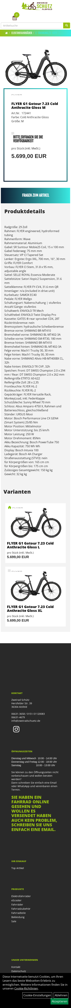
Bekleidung (17, 917)
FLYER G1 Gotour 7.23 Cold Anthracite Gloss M (34, 105)
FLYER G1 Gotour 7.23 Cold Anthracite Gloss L (30, 545)
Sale (13, 921)
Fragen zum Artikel (35, 195)
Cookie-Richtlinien (26, 988)
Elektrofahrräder (21, 33)
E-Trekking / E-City (46, 33)
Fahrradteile (18, 913)
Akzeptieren (59, 1001)
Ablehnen (61, 995)
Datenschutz (18, 971)
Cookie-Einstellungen (37, 995)
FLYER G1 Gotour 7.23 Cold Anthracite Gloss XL (30, 608)
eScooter (16, 900)
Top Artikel (17, 868)
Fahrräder (17, 904)
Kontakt (15, 967)
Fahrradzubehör (20, 908)
